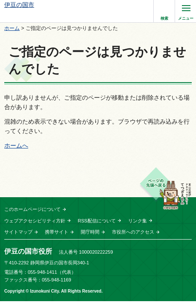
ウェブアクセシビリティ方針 (34, 220)
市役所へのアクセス (133, 231)
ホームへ (16, 145)
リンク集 (137, 220)
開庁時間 (90, 231)
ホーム (12, 28)
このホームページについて (32, 209)
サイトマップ (18, 231)
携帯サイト (56, 231)
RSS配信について (97, 220)
